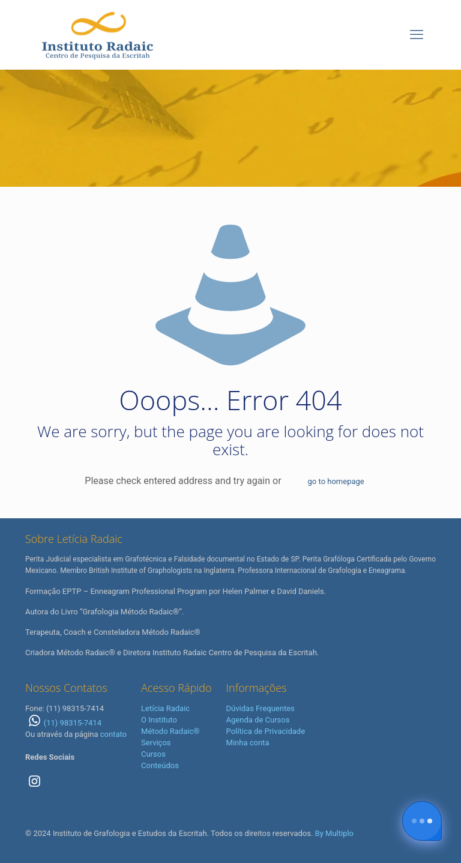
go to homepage (336, 481)
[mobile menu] (416, 35)
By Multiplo (334, 833)
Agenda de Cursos (258, 719)
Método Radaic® (170, 731)
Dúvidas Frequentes (260, 708)
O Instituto (159, 719)
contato (113, 734)
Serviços (156, 742)
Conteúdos (160, 765)
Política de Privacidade (266, 731)
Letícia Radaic (165, 708)
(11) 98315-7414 (63, 722)
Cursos (153, 754)
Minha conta (248, 742)
